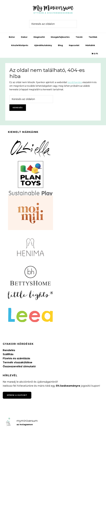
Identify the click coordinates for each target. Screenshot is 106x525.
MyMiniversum (53, 7)
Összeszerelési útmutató (19, 366)
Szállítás (8, 354)
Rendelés (9, 350)
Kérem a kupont (17, 395)
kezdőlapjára (74, 82)
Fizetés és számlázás (16, 358)
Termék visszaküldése (17, 362)
